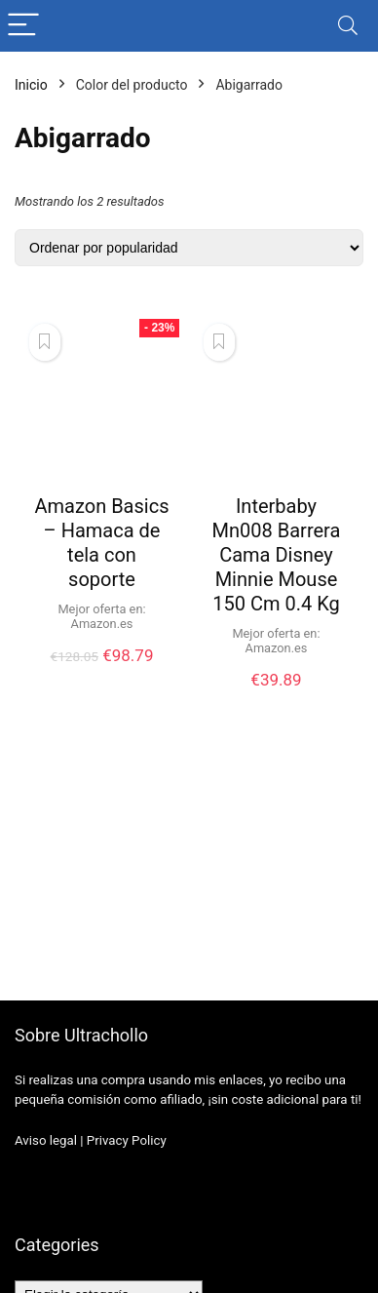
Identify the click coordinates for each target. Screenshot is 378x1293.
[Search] (347, 26)
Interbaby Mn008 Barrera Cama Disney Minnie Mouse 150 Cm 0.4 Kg (276, 554)
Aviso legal (46, 1140)
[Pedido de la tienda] (189, 247)
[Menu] (23, 26)
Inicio (31, 85)
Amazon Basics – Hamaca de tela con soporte (102, 542)
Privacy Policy (127, 1140)
